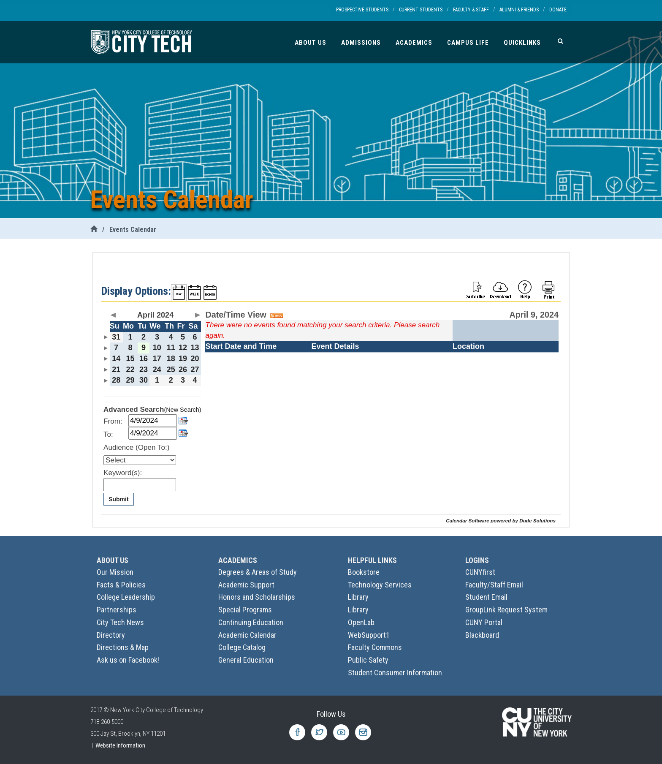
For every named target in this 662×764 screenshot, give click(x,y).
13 (195, 347)
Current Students (420, 10)
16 (143, 358)
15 (130, 358)
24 (157, 369)
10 (157, 347)
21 (116, 369)
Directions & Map (123, 647)
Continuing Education (250, 622)
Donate (558, 10)
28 (116, 380)
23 (143, 369)
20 (195, 358)
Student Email (486, 597)
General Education (246, 659)
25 (171, 369)
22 (130, 369)
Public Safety (368, 659)
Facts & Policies (121, 584)
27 (195, 369)
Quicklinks (522, 42)
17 (157, 358)
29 (130, 380)
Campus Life (468, 42)
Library (358, 597)
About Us (310, 42)
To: (108, 434)
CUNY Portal (483, 622)
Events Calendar (132, 230)
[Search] (560, 41)
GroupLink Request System (506, 609)
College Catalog (242, 647)
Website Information (120, 745)
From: (112, 421)
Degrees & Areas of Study (257, 572)
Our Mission (115, 572)
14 (116, 358)
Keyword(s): (122, 473)
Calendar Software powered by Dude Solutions (501, 520)
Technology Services (380, 584)
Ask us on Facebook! (128, 659)
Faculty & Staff (471, 10)
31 (116, 337)
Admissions (361, 42)
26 (183, 369)
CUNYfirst (480, 572)
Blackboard (482, 635)
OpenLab (361, 622)
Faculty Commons (375, 647)
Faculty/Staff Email (494, 584)
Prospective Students (362, 10)
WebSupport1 (369, 635)
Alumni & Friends (519, 10)
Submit (118, 499)
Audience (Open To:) (136, 447)
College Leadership (126, 597)
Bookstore (364, 572)
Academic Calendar (247, 635)
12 (183, 347)
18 (171, 358)
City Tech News (120, 622)
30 (143, 380)
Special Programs (245, 609)
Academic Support (246, 584)
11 (171, 347)
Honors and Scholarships (256, 597)
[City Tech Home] (93, 230)
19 (183, 358)
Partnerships (116, 609)
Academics (414, 42)
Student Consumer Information (395, 672)
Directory (111, 635)
